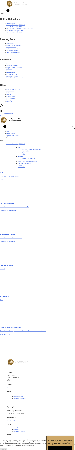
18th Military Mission (11, 47)
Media (8, 93)
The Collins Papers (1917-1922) (14, 27)
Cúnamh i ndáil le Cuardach (29, 158)
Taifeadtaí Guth (21, 167)
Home (7, 131)
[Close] (72, 441)
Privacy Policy (16, 428)
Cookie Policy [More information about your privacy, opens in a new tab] (51, 447)
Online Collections (10, 133)
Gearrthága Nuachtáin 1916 (24, 163)
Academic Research (11, 96)
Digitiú (23, 153)
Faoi (19, 147)
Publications (9, 69)
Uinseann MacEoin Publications (14, 67)
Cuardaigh (20, 156)
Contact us (9, 388)
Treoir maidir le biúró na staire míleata (31, 149)
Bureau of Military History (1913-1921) (15, 144)
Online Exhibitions (10, 72)
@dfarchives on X (17, 395)
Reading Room (10, 43)
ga (0, 115)
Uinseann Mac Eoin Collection (13, 45)
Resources (9, 64)
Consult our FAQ (11, 421)
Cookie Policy (16, 429)
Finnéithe (20, 160)
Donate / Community (11, 100)
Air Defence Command (12, 50)
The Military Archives (6, 113)
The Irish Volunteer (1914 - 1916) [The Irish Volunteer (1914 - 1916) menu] (14, 30)
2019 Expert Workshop (12, 76)
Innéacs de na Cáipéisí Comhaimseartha (27, 162)
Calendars (8, 71)
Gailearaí (20, 165)
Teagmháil (20, 169)
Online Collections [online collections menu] (10, 23)
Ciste (23, 154)
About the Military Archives (13, 89)
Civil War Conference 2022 (13, 74)
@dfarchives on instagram (19, 398)
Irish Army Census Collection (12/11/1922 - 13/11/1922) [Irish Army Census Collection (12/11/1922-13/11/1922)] (20, 28)
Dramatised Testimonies (12, 65)
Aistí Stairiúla (25, 151)
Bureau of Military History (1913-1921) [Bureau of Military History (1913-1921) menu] (15, 25)
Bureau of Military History (12, 135)
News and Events (10, 98)
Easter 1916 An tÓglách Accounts (14, 78)
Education (8, 94)
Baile (19, 146)
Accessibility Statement (19, 431)
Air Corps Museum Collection (13, 49)
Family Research (10, 91)
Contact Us (9, 102)
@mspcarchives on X (18, 396)
